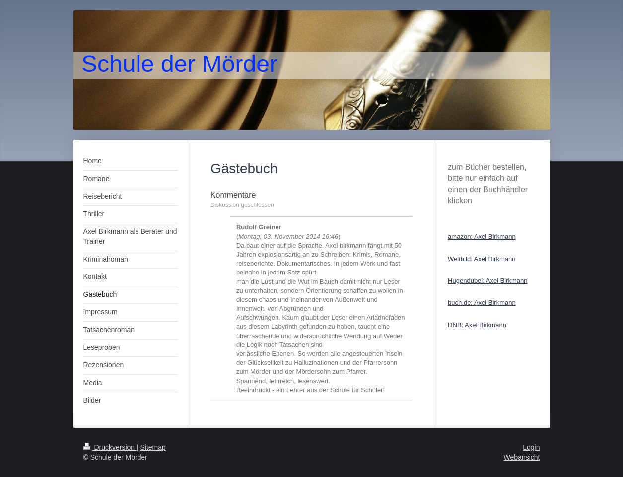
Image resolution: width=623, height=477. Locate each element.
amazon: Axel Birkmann (482, 236)
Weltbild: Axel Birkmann (481, 259)
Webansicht (522, 457)
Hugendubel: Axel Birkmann (487, 280)
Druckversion (110, 447)
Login (531, 447)
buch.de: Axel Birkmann (482, 302)
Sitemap (153, 447)
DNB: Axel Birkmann (477, 325)
